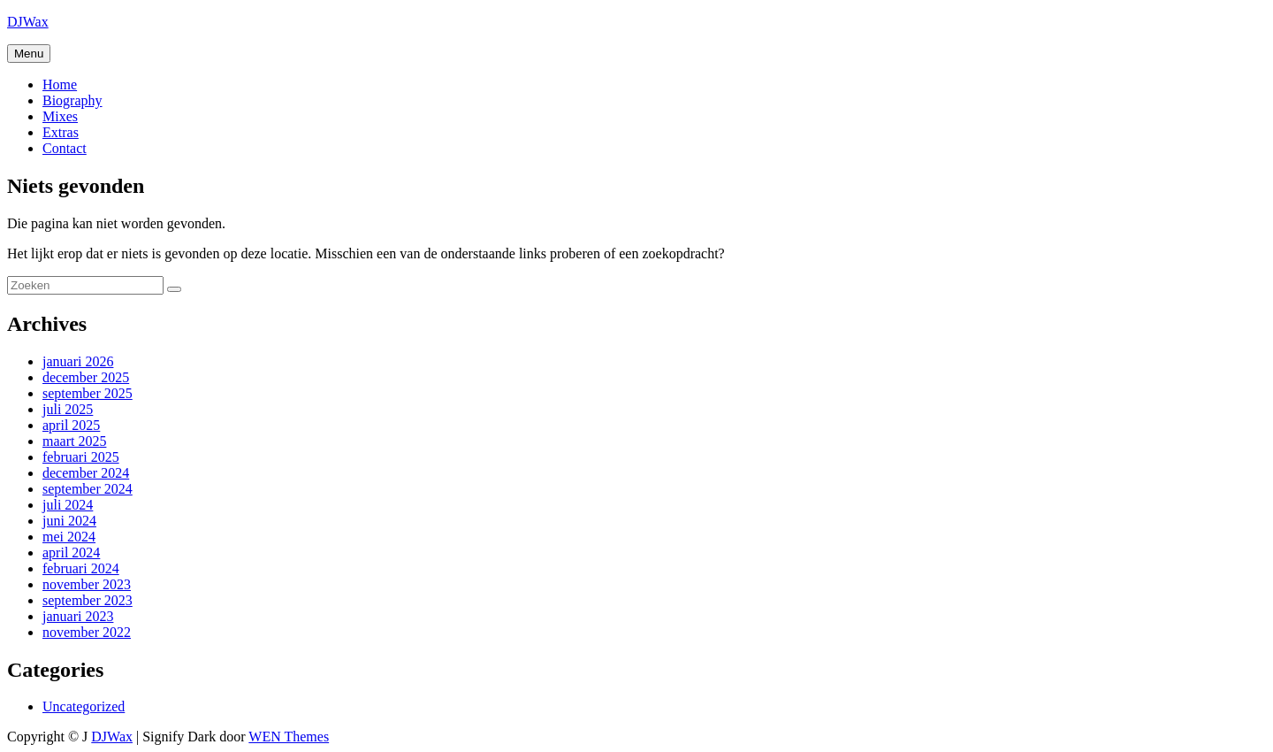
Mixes (60, 116)
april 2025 (71, 425)
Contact (64, 148)
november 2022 (86, 632)
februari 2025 (80, 456)
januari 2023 (77, 616)
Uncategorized (83, 706)
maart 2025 (74, 441)
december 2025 (85, 377)
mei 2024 (68, 536)
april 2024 (71, 552)
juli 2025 (67, 409)
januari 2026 (77, 361)
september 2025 (87, 393)
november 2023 (86, 584)
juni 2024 (69, 520)
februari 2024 (80, 568)
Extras (60, 132)
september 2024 (87, 488)
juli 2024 (67, 504)
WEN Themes (288, 736)
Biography (72, 100)
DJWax (28, 21)
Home (59, 84)
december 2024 (85, 472)
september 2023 (87, 600)
